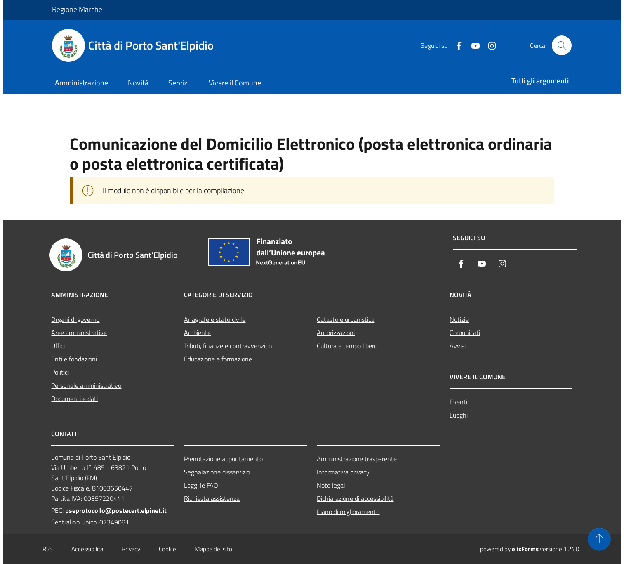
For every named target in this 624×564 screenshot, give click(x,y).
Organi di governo (75, 319)
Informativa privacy (343, 472)
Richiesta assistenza (212, 498)
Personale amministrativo (86, 385)
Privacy (131, 549)
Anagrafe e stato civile (214, 319)
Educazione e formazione (218, 359)
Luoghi (459, 415)
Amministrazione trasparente (357, 459)
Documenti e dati (74, 399)
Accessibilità (87, 549)
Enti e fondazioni (74, 359)
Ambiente (197, 332)
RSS (47, 549)
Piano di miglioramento (348, 512)
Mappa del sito (213, 549)
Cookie (167, 549)
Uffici (58, 346)
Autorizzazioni (336, 332)
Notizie (459, 319)
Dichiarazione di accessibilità (355, 498)
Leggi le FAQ (201, 485)
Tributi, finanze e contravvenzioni (228, 346)
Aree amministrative (79, 332)
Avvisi (458, 346)
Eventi (458, 402)
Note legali (331, 485)
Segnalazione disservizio (217, 472)
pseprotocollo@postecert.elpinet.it (116, 510)
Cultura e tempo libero (347, 346)
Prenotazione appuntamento (223, 459)
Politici (60, 372)
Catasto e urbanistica (345, 319)
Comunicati (465, 332)
